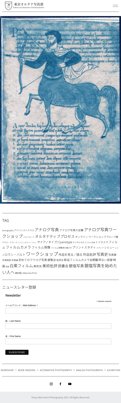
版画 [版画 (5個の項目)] (7, 266)
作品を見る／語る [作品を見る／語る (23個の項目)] (70, 254)
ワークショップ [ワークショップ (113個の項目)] (42, 253)
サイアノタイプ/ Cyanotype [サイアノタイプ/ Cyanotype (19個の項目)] (54, 242)
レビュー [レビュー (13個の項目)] (109, 247)
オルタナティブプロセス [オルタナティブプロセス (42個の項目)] (55, 236)
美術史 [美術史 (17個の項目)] (37, 266)
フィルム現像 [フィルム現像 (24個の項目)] (41, 247)
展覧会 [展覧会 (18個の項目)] (51, 260)
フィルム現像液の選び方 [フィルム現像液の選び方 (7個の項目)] (61, 247)
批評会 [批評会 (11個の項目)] (59, 260)
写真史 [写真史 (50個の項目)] (102, 254)
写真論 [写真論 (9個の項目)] (15, 260)
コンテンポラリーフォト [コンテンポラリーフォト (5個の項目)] (27, 242)
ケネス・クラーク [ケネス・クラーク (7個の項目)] (9, 242)
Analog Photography (89, 370)
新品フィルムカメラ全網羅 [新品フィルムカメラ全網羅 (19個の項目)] (81, 260)
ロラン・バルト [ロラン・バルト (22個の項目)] (15, 254)
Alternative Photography (56, 370)
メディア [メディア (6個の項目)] (100, 247)
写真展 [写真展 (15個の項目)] (112, 255)
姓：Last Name (13, 321)
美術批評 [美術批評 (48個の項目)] (50, 265)
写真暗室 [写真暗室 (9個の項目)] (6, 260)
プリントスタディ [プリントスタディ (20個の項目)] (84, 247)
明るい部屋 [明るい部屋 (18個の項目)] (105, 260)
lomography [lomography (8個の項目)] (8, 230)
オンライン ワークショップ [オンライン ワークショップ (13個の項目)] (90, 237)
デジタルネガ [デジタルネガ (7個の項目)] (78, 242)
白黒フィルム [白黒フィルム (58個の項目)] (21, 265)
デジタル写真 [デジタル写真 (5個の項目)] (90, 242)
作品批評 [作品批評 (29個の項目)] (89, 254)
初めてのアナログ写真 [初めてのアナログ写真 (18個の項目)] (33, 260)
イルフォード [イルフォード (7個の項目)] (29, 237)
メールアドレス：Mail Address (21, 305)
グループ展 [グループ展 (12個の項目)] (112, 236)
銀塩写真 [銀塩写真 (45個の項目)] (76, 265)
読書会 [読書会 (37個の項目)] (63, 265)
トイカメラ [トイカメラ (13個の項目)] (101, 242)
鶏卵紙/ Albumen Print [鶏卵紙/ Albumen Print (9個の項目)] (26, 272)
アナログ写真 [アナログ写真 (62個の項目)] (47, 229)
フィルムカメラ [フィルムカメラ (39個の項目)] (18, 247)
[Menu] (115, 5)
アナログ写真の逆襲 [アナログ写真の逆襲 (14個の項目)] (71, 230)
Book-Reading (27, 370)
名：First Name (13, 336)
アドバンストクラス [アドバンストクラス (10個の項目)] (24, 230)
